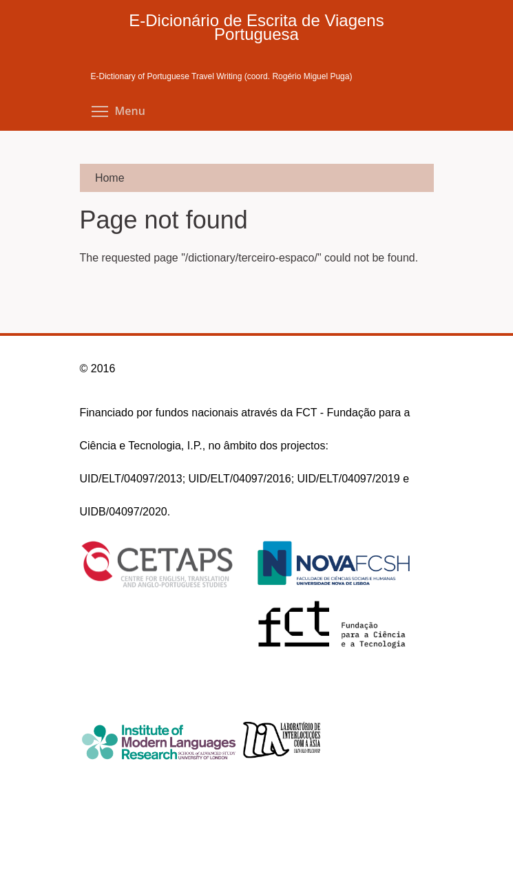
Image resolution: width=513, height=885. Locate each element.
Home (110, 178)
